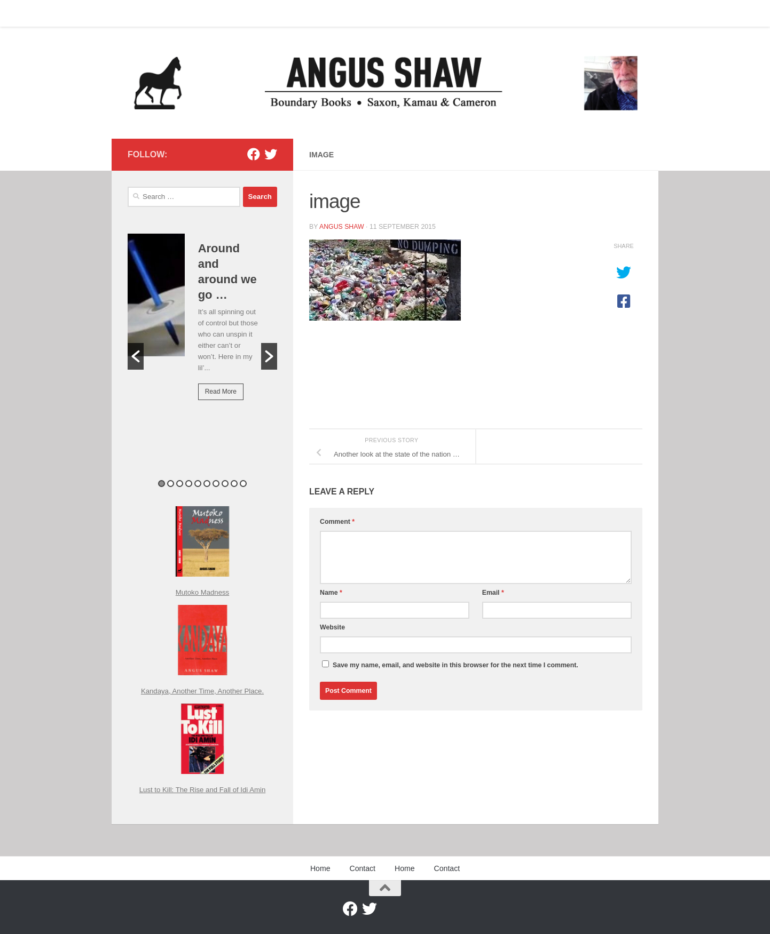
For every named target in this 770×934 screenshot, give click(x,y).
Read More (221, 391)
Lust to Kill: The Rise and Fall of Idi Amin (202, 790)
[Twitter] (270, 154)
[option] (202, 324)
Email (493, 592)
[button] (136, 356)
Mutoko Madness (202, 592)
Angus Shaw (341, 226)
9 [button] (234, 483)
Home (129, 13)
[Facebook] (253, 154)
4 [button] (188, 483)
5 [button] (197, 483)
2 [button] (170, 483)
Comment (337, 521)
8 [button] (225, 483)
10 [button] (243, 483)
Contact (167, 13)
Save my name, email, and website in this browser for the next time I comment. (455, 665)
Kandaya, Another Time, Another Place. (202, 691)
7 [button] (216, 483)
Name (331, 592)
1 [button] (161, 483)
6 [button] (206, 483)
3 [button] (179, 483)
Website (332, 627)
